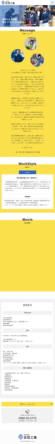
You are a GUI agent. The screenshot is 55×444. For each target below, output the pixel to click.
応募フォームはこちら (36, 404)
